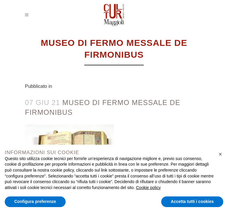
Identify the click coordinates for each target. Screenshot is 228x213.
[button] (220, 154)
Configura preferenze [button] (35, 201)
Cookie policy (148, 187)
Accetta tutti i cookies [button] (192, 201)
